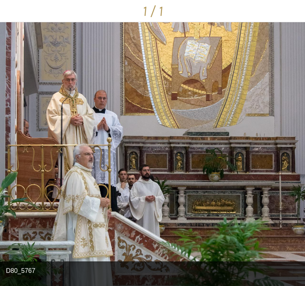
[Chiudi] (11, 11)
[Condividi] (293, 11)
